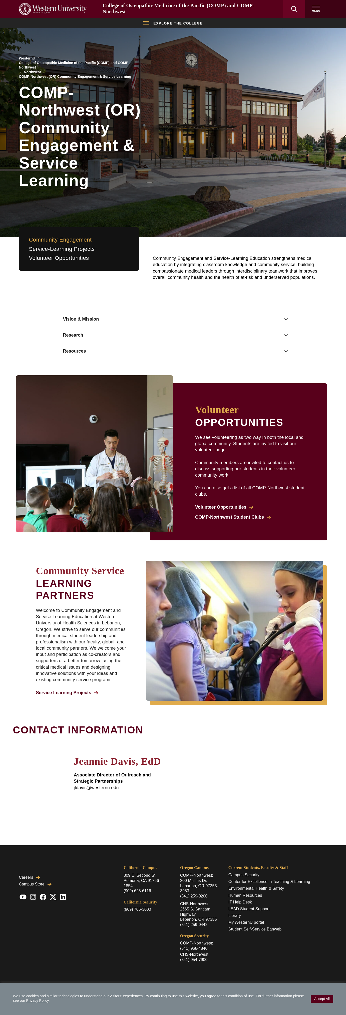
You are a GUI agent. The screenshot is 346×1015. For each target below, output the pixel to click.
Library (234, 915)
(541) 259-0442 (193, 924)
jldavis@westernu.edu (96, 787)
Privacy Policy (37, 1000)
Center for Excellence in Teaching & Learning (269, 881)
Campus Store (35, 884)
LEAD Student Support (249, 909)
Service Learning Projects (67, 692)
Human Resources (245, 895)
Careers (29, 877)
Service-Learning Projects (62, 249)
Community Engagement (60, 240)
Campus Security (243, 875)
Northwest (32, 72)
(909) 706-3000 (137, 909)
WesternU (27, 58)
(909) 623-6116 (137, 891)
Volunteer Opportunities (59, 258)
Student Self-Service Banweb (254, 929)
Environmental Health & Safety (256, 888)
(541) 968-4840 (193, 948)
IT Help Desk (240, 902)
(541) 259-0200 (193, 896)
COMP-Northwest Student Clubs (233, 517)
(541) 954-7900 (193, 959)
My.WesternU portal (246, 922)
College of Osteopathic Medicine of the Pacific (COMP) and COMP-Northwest (74, 65)
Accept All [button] (321, 999)
